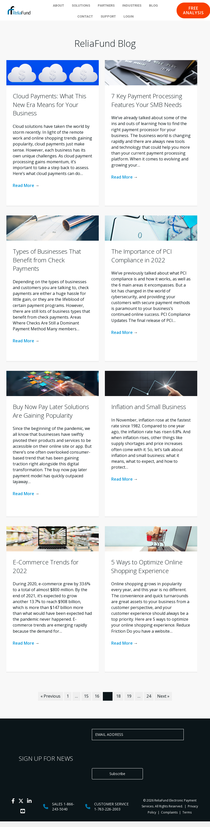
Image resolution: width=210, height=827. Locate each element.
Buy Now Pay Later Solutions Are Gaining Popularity (51, 410)
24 (148, 696)
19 (129, 696)
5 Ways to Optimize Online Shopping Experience (146, 566)
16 (97, 696)
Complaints (169, 812)
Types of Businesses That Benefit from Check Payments (47, 260)
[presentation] (130, 754)
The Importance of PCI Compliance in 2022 (141, 255)
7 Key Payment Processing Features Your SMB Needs (146, 100)
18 (118, 696)
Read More (26, 185)
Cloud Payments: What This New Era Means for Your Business (49, 104)
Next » (163, 696)
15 (86, 696)
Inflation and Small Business (148, 406)
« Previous (50, 696)
